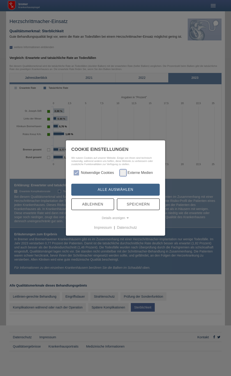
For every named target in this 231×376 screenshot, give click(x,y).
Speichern (138, 204)
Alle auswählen (115, 190)
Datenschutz (127, 227)
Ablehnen (92, 204)
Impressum (103, 227)
